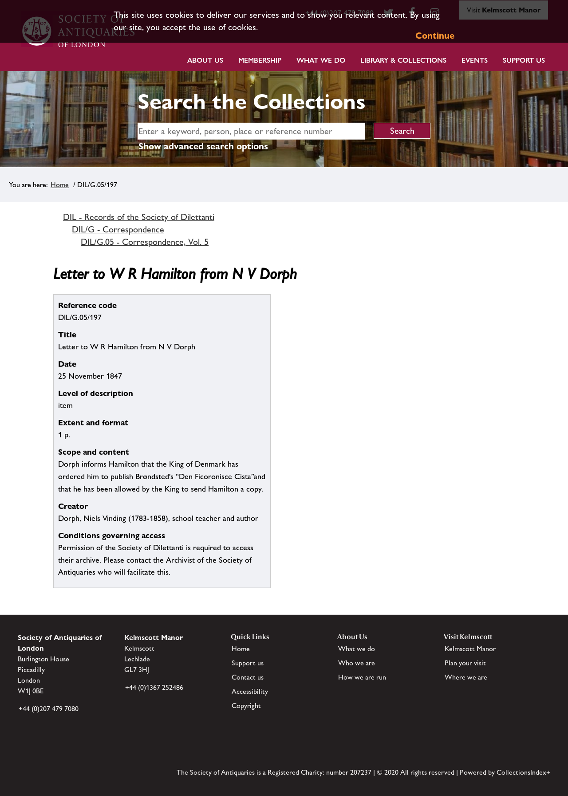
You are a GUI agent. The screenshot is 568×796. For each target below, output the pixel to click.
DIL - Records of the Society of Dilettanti (138, 217)
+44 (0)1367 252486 (154, 687)
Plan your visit (465, 663)
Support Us (524, 60)
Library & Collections (403, 60)
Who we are (356, 663)
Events (475, 60)
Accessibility (250, 691)
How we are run (362, 677)
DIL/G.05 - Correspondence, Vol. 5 (145, 241)
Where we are (466, 677)
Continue (434, 35)
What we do (320, 60)
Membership (259, 60)
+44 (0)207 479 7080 (49, 708)
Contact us (248, 677)
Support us (248, 663)
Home (60, 184)
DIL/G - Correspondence (118, 229)
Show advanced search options (203, 146)
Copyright (246, 705)
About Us (205, 60)
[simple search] (251, 131)
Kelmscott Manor (470, 648)
